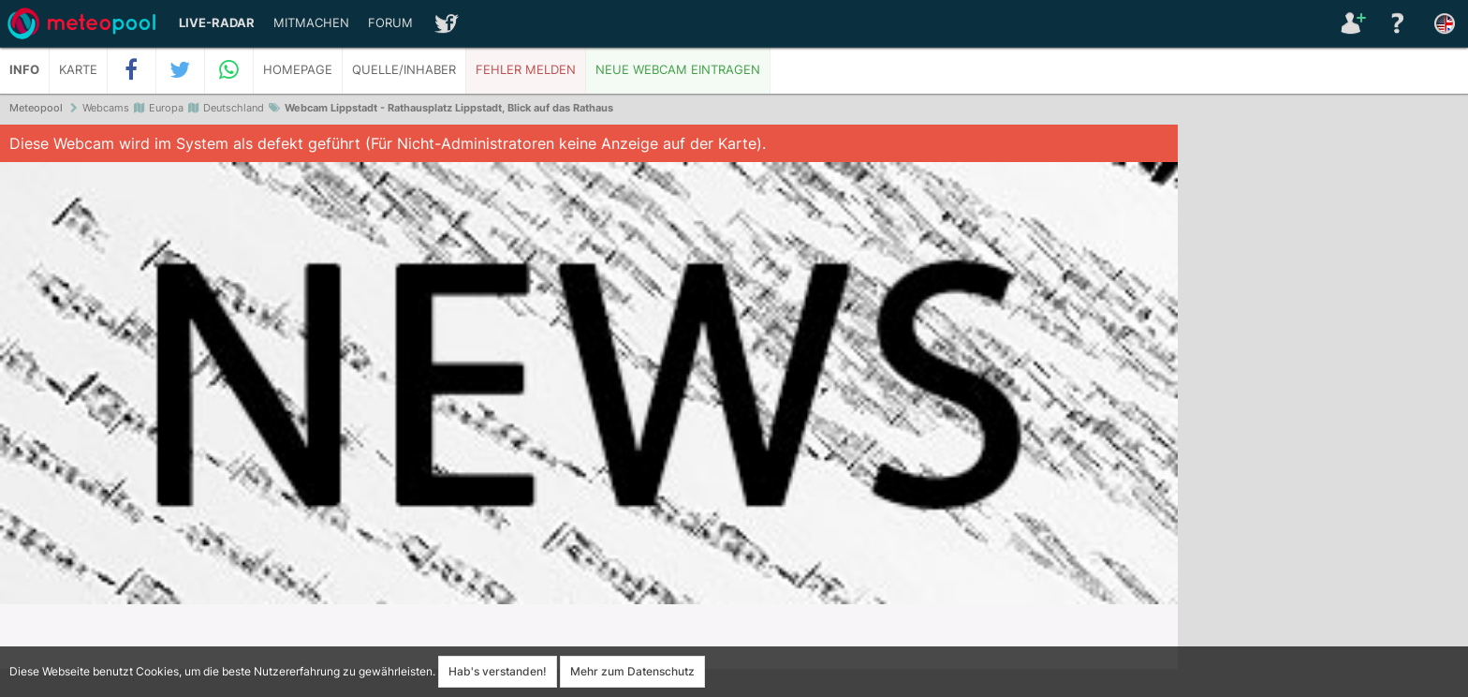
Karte (78, 70)
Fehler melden (526, 70)
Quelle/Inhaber (404, 70)
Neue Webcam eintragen (677, 70)
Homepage (297, 70)
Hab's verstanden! (497, 671)
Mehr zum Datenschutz (632, 671)
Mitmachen (311, 23)
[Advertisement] (1322, 412)
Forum (390, 23)
